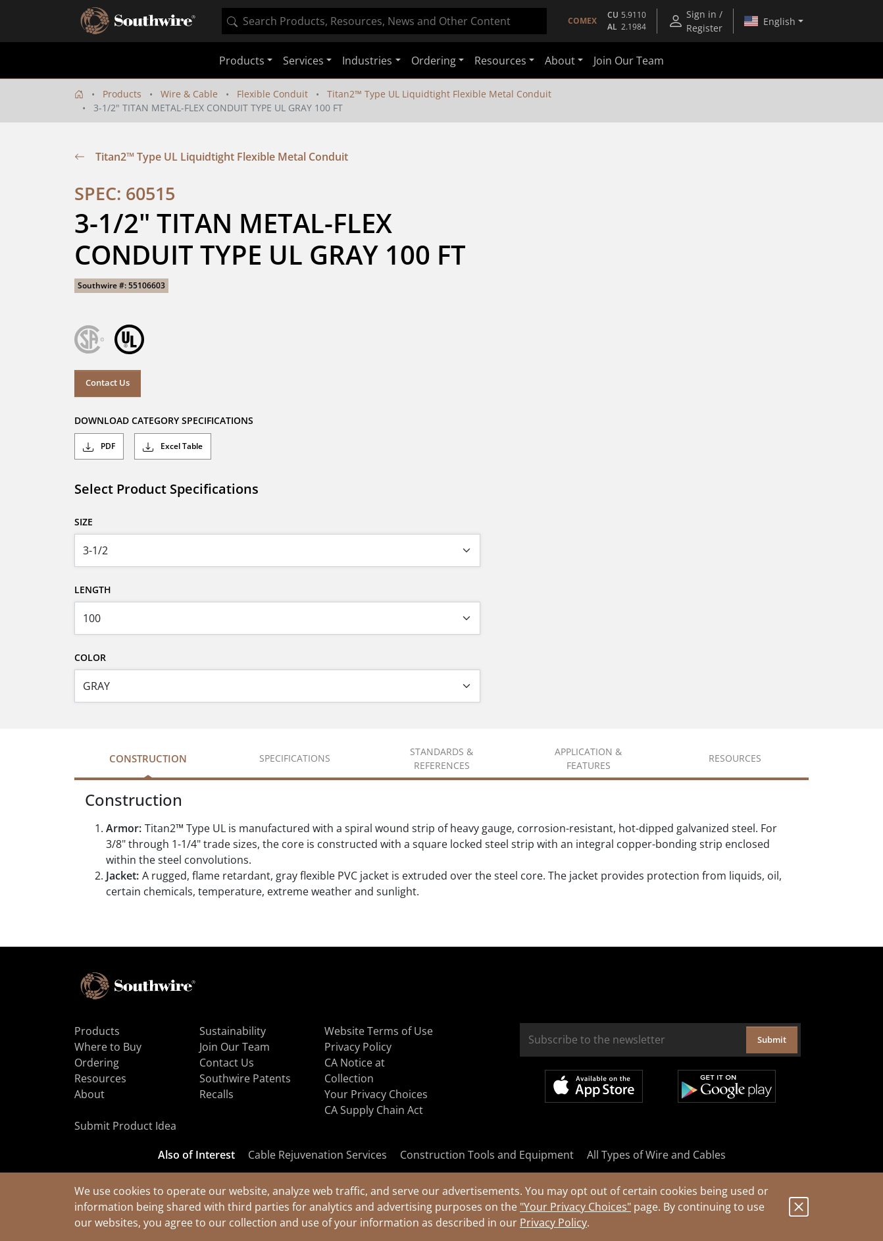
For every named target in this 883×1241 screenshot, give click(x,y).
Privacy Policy (553, 1222)
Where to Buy (107, 1047)
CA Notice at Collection (354, 1070)
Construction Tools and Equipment (487, 1155)
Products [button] (242, 60)
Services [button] (303, 60)
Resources (100, 1078)
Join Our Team (628, 60)
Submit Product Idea (125, 1126)
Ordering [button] (433, 60)
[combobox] (384, 21)
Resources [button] (500, 60)
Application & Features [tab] (588, 758)
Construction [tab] (148, 758)
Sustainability (232, 1031)
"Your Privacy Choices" (575, 1207)
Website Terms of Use (378, 1031)
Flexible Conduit (272, 94)
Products (122, 94)
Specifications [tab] (294, 758)
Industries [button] (367, 60)
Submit (771, 1039)
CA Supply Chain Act (373, 1110)
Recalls (216, 1094)
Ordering (96, 1062)
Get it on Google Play (727, 1086)
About (89, 1094)
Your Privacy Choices (376, 1094)
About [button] (560, 60)
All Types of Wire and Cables (656, 1155)
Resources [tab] (735, 758)
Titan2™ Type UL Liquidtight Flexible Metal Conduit (439, 94)
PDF (99, 446)
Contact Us (108, 382)
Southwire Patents (245, 1078)
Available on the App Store (594, 1086)
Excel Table (173, 446)
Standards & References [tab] (441, 758)
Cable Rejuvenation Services (317, 1155)
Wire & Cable (189, 94)
